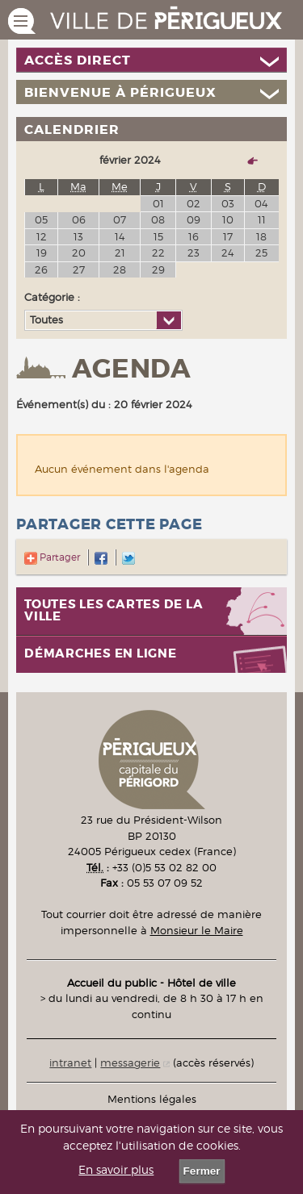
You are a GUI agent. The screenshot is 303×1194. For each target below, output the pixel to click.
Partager (52, 557)
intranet (70, 1062)
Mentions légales (151, 1098)
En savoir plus (116, 1169)
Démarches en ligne (100, 654)
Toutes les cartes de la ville (113, 610)
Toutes (46, 319)
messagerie (130, 1062)
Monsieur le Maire (196, 930)
